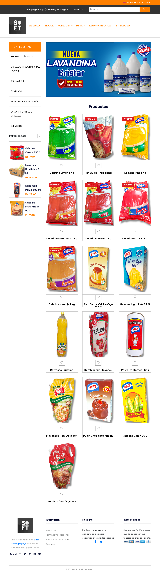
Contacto (50, 544)
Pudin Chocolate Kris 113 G (98, 437)
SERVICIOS (16, 126)
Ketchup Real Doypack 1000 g (61, 503)
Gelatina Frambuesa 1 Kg (61, 238)
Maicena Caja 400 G (134, 435)
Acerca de (51, 530)
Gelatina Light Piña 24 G (135, 304)
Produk (49, 25)
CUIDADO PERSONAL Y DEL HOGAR (25, 68)
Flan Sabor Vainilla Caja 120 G (98, 306)
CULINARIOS (17, 81)
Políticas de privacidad (57, 539)
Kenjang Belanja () (46, 9)
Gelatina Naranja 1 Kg (62, 304)
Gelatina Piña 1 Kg (135, 172)
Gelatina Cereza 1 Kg (98, 238)
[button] (131, 2)
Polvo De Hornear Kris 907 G (135, 371)
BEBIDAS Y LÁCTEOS (22, 56)
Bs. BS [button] (145, 2)
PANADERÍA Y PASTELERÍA (25, 101)
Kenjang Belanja (100, 25)
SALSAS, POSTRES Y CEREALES (21, 113)
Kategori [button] (65, 25)
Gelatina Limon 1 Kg (62, 172)
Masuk (77, 9)
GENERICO (16, 91)
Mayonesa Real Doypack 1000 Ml (61, 437)
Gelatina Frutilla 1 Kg (134, 238)
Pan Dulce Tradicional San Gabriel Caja (98, 174)
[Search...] (114, 9)
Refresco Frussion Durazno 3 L (61, 371)
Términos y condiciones (57, 534)
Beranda (34, 25)
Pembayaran (123, 25)
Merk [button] (80, 25)
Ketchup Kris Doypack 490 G (98, 371)
